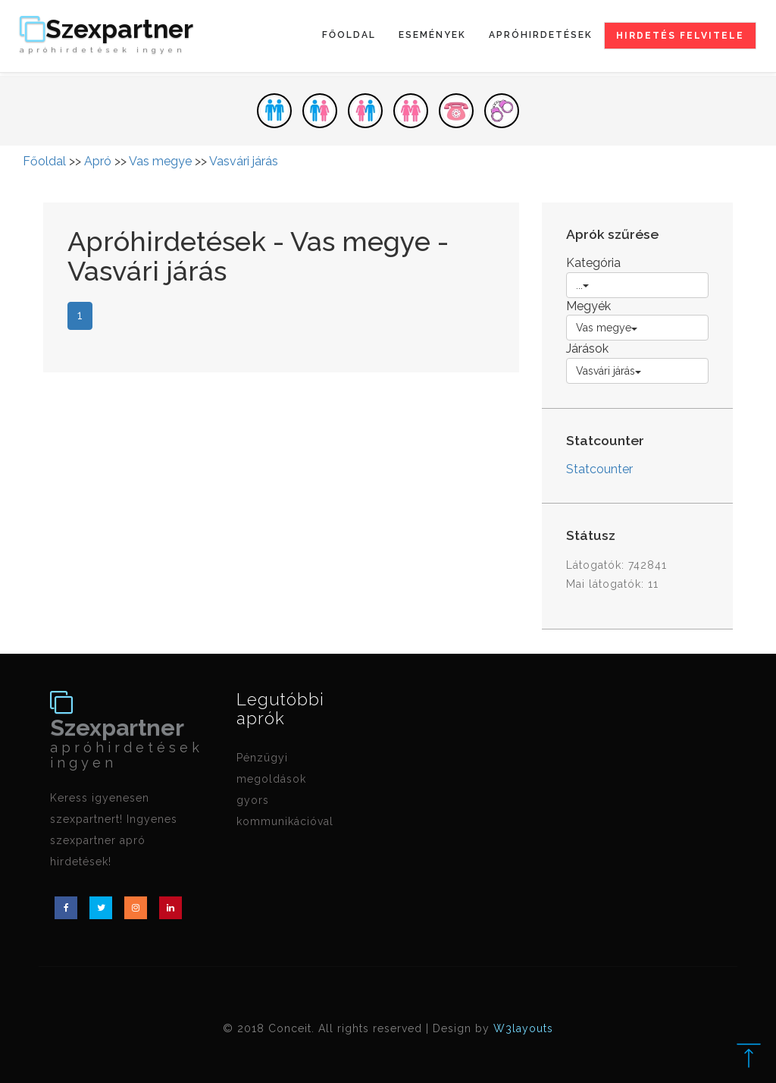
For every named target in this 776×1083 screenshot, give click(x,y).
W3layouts (523, 1028)
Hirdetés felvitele (680, 35)
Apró (97, 161)
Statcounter (599, 469)
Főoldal (349, 35)
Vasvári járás (243, 161)
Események (432, 35)
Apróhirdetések (541, 35)
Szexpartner (106, 36)
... (582, 285)
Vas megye (160, 161)
